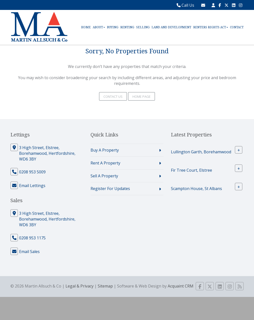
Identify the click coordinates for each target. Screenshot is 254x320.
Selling (143, 27)
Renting (127, 27)
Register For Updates (110, 188)
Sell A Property (104, 176)
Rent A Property (105, 163)
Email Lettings (32, 185)
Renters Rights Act (210, 27)
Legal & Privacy (79, 286)
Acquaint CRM (180, 286)
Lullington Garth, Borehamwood (201, 152)
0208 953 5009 (32, 172)
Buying (112, 27)
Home (86, 27)
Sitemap (105, 286)
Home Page (141, 96)
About (99, 27)
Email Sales (29, 251)
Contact (237, 27)
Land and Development (171, 27)
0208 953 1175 (32, 238)
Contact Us (113, 96)
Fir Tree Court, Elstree (191, 170)
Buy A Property (105, 150)
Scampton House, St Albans (196, 188)
